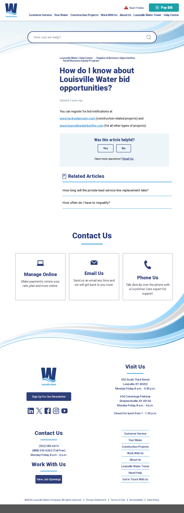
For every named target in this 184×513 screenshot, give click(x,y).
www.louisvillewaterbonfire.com (82, 125)
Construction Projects (84, 15)
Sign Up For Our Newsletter (49, 396)
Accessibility (136, 500)
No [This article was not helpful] (124, 148)
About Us (125, 15)
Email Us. (128, 158)
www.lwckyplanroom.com (78, 118)
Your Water (61, 15)
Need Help (135, 472)
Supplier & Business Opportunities (115, 58)
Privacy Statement (96, 500)
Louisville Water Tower (147, 15)
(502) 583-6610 (49, 446)
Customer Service (40, 15)
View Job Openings (49, 479)
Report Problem (134, 7)
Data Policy (153, 500)
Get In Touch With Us (135, 479)
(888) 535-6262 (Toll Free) (48, 450)
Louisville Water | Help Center (76, 58)
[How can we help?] (92, 37)
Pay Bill (163, 8)
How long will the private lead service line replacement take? (105, 190)
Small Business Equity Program (81, 60)
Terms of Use (118, 500)
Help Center (171, 15)
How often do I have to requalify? (86, 203)
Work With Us (109, 15)
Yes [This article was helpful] (105, 148)
